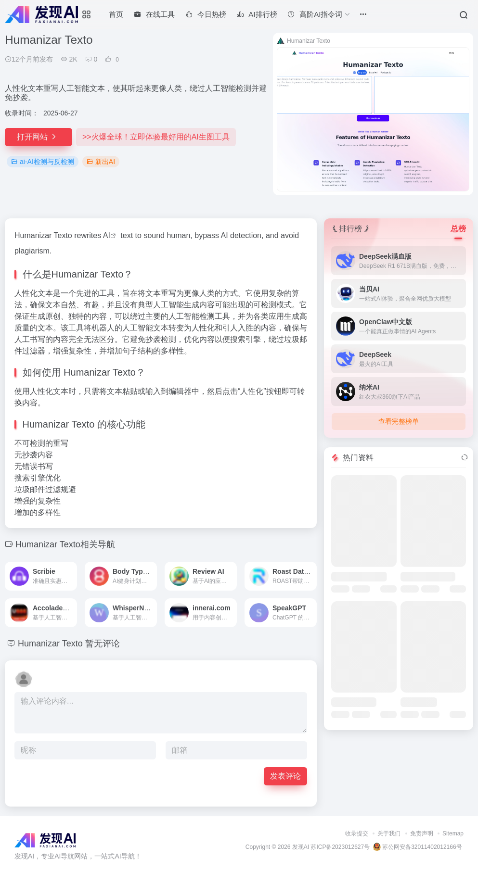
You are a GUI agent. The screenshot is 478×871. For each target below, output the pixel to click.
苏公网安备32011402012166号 (417, 847)
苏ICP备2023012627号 (340, 847)
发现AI (300, 847)
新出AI (101, 161)
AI (106, 235)
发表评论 (285, 776)
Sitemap (453, 833)
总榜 (458, 229)
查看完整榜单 (398, 421)
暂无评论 (102, 643)
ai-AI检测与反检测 (42, 161)
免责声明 (421, 833)
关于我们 (388, 833)
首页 (116, 14)
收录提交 (356, 833)
